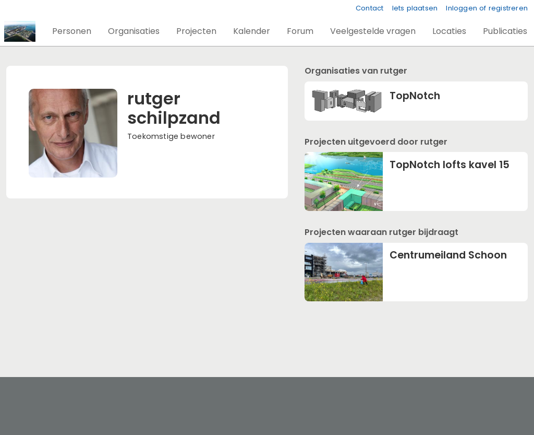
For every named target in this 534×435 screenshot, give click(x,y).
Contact (369, 8)
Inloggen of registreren (487, 8)
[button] (72, 31)
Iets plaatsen (415, 8)
